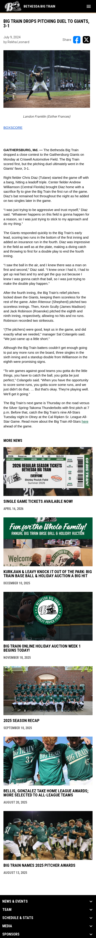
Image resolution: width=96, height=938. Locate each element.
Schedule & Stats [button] (17, 918)
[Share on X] (86, 39)
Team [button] (6, 910)
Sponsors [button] (10, 934)
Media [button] (7, 926)
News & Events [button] (15, 901)
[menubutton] (88, 6)
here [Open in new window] (85, 421)
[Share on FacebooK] (76, 39)
